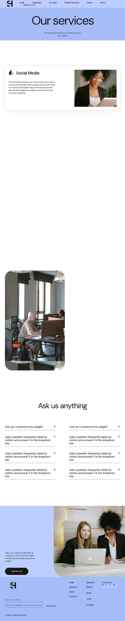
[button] (30, 427)
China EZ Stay (29, 5)
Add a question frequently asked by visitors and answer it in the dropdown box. (27, 440)
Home (22, 3)
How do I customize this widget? (24, 426)
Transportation (71, 3)
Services (73, 587)
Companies (37, 3)
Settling (53, 3)
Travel (89, 3)
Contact (73, 596)
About (103, 3)
